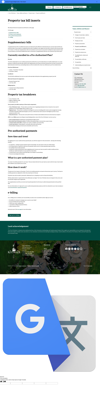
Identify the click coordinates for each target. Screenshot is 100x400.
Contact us (57, 7)
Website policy (47, 254)
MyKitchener (68, 7)
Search (49, 7)
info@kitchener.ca (81, 87)
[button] (81, 68)
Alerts (45, 248)
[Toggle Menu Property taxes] (91, 68)
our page (19, 209)
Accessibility (47, 257)
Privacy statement (23, 265)
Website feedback (48, 250)
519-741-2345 (82, 84)
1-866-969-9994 (80, 85)
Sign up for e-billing (14, 215)
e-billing (11, 37)
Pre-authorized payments (15, 35)
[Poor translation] (4, 381)
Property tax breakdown (15, 34)
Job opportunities (48, 251)
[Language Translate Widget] (80, 7)
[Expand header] (90, 7)
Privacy (45, 256)
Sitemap (29, 265)
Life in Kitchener (48, 253)
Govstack (90, 265)
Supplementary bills (14, 32)
